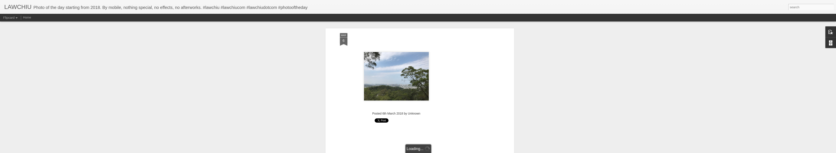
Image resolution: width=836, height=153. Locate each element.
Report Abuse (444, 150)
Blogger (431, 150)
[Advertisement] (396, 60)
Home (27, 17)
